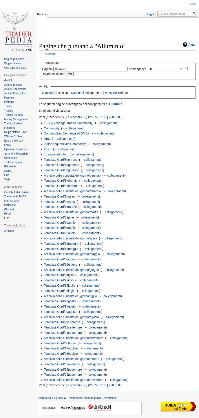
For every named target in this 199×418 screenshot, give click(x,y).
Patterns (9, 102)
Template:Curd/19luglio (59, 285)
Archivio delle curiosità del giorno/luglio (70, 296)
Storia (7, 170)
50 (97, 117)
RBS (47, 138)
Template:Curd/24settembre (63, 332)
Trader (8, 106)
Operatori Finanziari (15, 149)
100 (103, 117)
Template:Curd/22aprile (60, 233)
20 (91, 117)
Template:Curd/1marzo (59, 196)
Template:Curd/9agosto (60, 306)
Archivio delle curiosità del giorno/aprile (70, 238)
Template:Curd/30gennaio (61, 170)
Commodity (51, 128)
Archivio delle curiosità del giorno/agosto (71, 317)
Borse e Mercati (13, 140)
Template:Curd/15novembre (63, 369)
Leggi (150, 14)
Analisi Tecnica (13, 84)
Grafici (8, 80)
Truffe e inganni (13, 162)
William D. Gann (13, 136)
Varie (7, 179)
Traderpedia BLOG (15, 196)
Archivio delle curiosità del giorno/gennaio (72, 175)
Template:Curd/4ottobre (60, 343)
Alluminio (50, 53)
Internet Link (11, 200)
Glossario (9, 209)
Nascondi (48, 93)
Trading (8, 110)
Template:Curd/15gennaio (61, 165)
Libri (6, 175)
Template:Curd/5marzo (59, 201)
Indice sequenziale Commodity (65, 144)
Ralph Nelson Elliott (15, 132)
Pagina (41, 14)
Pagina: (47, 69)
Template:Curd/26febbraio (61, 186)
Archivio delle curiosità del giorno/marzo (71, 212)
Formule (9, 97)
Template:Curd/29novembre (63, 374)
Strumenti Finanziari (16, 153)
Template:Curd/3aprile (59, 217)
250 (111, 117)
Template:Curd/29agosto (60, 312)
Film (6, 218)
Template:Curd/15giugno (60, 264)
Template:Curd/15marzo (60, 207)
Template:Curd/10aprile (60, 222)
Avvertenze (110, 397)
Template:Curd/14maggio (61, 243)
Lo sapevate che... (56, 154)
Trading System (13, 123)
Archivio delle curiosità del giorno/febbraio (72, 191)
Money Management (16, 119)
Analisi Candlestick (15, 89)
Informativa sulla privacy (52, 397)
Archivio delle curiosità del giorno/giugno (71, 270)
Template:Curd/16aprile (60, 228)
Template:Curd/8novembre (62, 364)
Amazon (9, 230)
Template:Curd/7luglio (58, 280)
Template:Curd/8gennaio (60, 159)
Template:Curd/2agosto (60, 301)
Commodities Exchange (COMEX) (67, 133)
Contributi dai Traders (16, 192)
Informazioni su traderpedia (85, 397)
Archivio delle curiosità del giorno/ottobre (71, 359)
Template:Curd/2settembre (62, 322)
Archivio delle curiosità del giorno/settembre (73, 338)
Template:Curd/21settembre (63, 327)
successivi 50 (77, 117)
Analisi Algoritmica (15, 93)
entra (193, 4)
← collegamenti (106, 123)
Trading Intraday (13, 114)
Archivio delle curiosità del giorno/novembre (73, 380)
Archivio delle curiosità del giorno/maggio (72, 254)
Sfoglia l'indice (12, 63)
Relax (7, 213)
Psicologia (10, 166)
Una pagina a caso (15, 67)
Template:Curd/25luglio (59, 291)
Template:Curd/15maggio (61, 249)
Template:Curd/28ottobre (61, 353)
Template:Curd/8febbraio (60, 180)
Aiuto (191, 44)
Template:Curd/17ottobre (61, 348)
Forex (7, 145)
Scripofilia (10, 205)
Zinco (47, 149)
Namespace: (137, 69)
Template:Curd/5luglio (58, 275)
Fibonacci (9, 127)
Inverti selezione (54, 74)
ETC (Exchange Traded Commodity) (68, 123)
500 (118, 117)
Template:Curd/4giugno (60, 259)
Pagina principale (14, 59)
